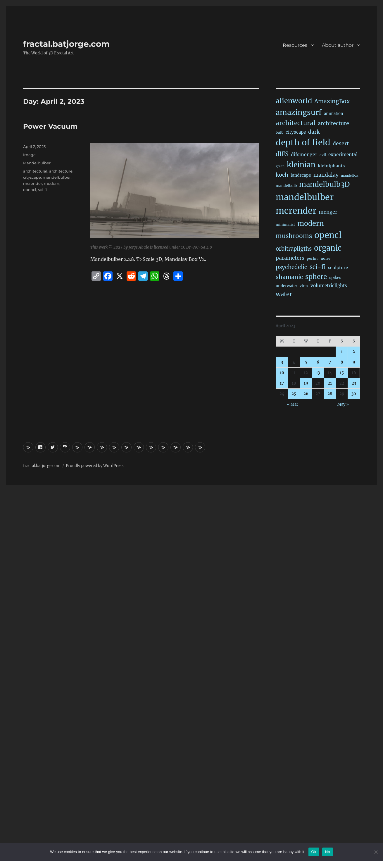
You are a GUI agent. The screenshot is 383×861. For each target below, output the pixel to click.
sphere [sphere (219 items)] (316, 277)
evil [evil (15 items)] (323, 155)
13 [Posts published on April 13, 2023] (318, 372)
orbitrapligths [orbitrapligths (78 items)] (294, 248)
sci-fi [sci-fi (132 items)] (318, 267)
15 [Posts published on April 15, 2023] (342, 372)
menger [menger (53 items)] (328, 212)
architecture (61, 171)
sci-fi (42, 189)
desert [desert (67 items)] (341, 143)
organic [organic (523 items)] (327, 248)
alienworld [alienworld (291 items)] (294, 101)
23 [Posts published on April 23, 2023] (354, 383)
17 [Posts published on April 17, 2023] (282, 383)
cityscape (32, 177)
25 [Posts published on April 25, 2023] (293, 393)
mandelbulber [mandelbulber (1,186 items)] (305, 197)
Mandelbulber (37, 163)
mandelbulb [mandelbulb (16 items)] (286, 185)
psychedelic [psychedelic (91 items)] (291, 267)
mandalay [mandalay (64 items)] (326, 175)
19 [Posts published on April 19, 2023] (306, 383)
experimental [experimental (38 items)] (343, 154)
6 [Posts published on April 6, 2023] (318, 362)
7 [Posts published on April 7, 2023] (330, 362)
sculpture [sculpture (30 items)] (338, 267)
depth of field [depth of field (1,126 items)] (303, 142)
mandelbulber (57, 177)
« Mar (292, 404)
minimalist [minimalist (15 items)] (285, 224)
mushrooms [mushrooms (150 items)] (294, 236)
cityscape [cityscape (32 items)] (296, 132)
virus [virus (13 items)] (304, 286)
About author (337, 45)
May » (343, 404)
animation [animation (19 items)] (333, 113)
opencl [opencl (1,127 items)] (327, 235)
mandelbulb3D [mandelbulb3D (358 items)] (324, 184)
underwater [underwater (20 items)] (286, 285)
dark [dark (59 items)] (314, 132)
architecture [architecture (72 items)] (333, 123)
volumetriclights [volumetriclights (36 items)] (328, 285)
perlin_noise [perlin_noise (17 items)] (318, 258)
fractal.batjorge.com (66, 44)
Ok (313, 852)
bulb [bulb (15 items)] (279, 132)
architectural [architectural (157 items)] (295, 123)
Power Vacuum (50, 126)
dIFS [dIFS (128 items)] (282, 154)
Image (29, 154)
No (327, 852)
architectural (35, 171)
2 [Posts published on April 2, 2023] (354, 351)
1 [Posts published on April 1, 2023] (342, 351)
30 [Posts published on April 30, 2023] (353, 393)
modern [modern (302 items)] (310, 223)
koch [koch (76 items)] (282, 174)
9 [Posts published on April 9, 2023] (354, 362)
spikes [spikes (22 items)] (335, 277)
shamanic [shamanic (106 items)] (289, 276)
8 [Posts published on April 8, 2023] (342, 362)
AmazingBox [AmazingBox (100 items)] (332, 101)
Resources (295, 45)
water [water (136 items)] (284, 294)
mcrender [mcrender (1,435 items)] (296, 210)
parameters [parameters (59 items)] (290, 258)
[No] (376, 852)
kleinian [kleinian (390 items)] (301, 164)
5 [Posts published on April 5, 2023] (306, 362)
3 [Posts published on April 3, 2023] (282, 362)
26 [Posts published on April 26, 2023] (305, 393)
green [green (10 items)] (280, 166)
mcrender (32, 183)
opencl (29, 189)
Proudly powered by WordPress (95, 465)
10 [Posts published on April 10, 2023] (282, 372)
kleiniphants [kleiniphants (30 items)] (331, 165)
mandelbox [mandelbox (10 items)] (349, 176)
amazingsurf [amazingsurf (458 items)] (299, 112)
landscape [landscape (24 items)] (301, 175)
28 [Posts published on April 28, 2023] (329, 393)
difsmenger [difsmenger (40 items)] (304, 154)
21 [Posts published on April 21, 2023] (330, 383)
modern (51, 183)
